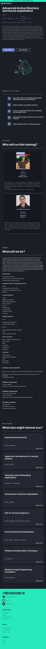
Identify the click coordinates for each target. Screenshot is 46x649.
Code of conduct (6, 632)
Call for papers (6, 613)
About (4, 624)
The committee (6, 629)
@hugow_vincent (23, 176)
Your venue (5, 619)
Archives (5, 637)
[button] (44, 3)
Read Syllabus (23, 50)
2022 (3, 640)
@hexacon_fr (9, 604)
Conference (6, 610)
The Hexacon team (7, 627)
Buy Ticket (8, 50)
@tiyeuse (23, 217)
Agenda (4, 615)
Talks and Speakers (7, 617)
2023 (3, 642)
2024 (3, 644)
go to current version (28, 0)
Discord (8, 600)
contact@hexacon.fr (11, 596)
